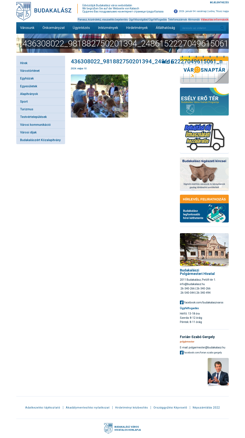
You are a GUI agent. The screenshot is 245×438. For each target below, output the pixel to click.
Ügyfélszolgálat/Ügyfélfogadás (148, 19)
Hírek (23, 63)
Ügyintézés (81, 28)
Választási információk (215, 19)
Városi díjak (28, 132)
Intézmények (108, 28)
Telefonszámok (177, 19)
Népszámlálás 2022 (206, 407)
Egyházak (27, 78)
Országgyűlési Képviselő (170, 407)
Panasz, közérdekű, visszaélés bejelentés (103, 19)
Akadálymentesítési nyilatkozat (88, 407)
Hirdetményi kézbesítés (131, 407)
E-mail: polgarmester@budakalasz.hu (202, 347)
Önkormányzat (53, 28)
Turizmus (26, 109)
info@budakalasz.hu (192, 284)
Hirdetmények (137, 28)
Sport (24, 101)
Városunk (27, 28)
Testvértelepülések (33, 117)
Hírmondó (194, 19)
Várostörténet (30, 71)
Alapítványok (29, 94)
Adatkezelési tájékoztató (42, 407)
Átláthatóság (165, 28)
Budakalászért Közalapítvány (40, 140)
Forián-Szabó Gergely (197, 337)
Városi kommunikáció (35, 125)
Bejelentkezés (219, 2)
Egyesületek (28, 86)
